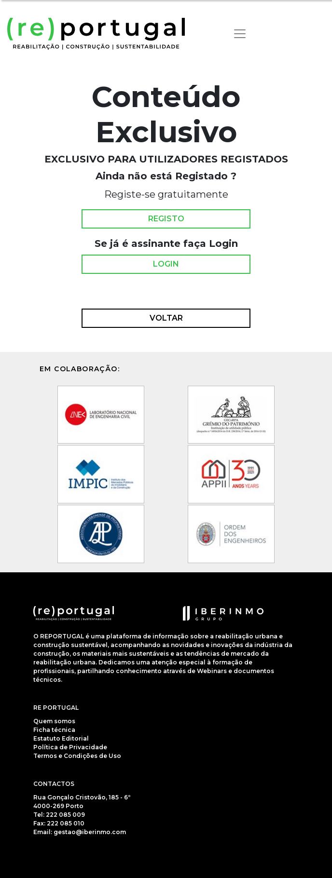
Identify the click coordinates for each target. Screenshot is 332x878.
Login (166, 264)
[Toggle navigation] (239, 33)
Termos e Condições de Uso (77, 755)
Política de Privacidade (70, 747)
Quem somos (54, 721)
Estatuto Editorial (61, 738)
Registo (166, 219)
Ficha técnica (54, 729)
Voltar (166, 318)
